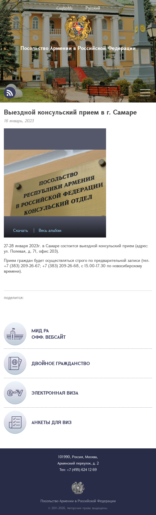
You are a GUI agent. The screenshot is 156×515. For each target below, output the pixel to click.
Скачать (20, 230)
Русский (93, 8)
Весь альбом (50, 230)
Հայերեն (64, 8)
